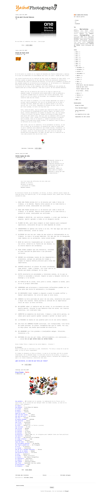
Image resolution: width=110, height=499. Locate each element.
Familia (76, 35)
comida (85, 32)
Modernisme (91, 36)
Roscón (79, 42)
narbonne (81, 38)
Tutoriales (76, 43)
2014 (76, 52)
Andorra (75, 29)
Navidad (85, 38)
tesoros (84, 42)
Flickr (77, 20)
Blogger (67, 495)
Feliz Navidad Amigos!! (81, 108)
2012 (76, 55)
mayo (78, 81)
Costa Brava (91, 32)
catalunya (81, 32)
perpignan (76, 39)
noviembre (79, 69)
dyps (87, 33)
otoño (88, 38)
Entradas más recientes (22, 479)
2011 (76, 57)
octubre (79, 71)
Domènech (82, 33)
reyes (75, 42)
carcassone (76, 32)
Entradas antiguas (65, 479)
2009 (76, 61)
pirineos (76, 40)
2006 (76, 99)
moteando (76, 38)
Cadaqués (92, 30)
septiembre (80, 73)
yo (93, 45)
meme (23, 474)
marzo (78, 93)
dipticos (76, 33)
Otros (23, 45)
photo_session (83, 39)
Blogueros (76, 30)
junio (78, 79)
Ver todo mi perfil (79, 16)
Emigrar (91, 33)
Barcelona (24, 148)
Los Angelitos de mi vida (82, 114)
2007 (76, 65)
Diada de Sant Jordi (22, 53)
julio (78, 77)
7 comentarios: (19, 157)
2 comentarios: (19, 378)
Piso (80, 40)
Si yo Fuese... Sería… (82, 90)
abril (78, 83)
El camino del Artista (81, 14)
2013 (76, 53)
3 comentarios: (19, 54)
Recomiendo (91, 40)
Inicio (44, 479)
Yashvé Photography (86, 45)
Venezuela (82, 43)
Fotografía (84, 35)
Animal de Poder (79, 105)
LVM (93, 35)
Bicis (92, 29)
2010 (76, 59)
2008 (76, 63)
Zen (22, 369)
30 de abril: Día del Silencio (24, 17)
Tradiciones (30, 148)
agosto (79, 75)
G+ (75, 22)
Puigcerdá (84, 40)
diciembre (79, 67)
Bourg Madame (84, 30)
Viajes (87, 43)
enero (78, 97)
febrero (79, 95)
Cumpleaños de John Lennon (82, 116)
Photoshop (91, 39)
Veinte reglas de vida (22, 156)
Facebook (77, 23)
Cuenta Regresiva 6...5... (80, 111)
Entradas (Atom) (28, 482)
